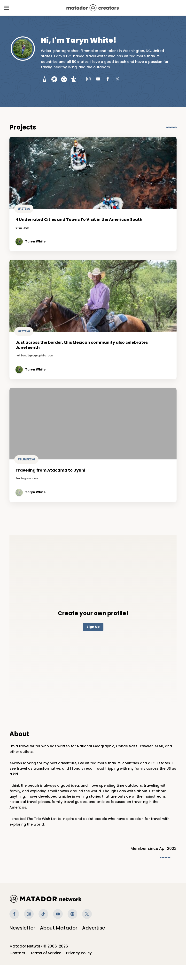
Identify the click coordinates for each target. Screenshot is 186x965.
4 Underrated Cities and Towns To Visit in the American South (79, 219)
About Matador (58, 927)
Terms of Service (45, 953)
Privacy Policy (79, 953)
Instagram (29, 914)
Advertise (93, 927)
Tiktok (43, 914)
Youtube (58, 914)
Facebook (14, 914)
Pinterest (72, 914)
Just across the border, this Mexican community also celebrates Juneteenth (82, 348)
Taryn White (35, 241)
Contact (17, 953)
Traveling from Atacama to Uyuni (51, 473)
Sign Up (93, 626)
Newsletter (22, 927)
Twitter (87, 914)
